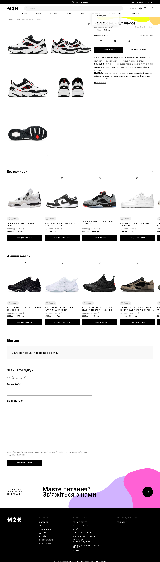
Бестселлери (46, 538)
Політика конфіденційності (83, 539)
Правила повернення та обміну (86, 544)
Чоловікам (54, 13)
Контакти (135, 13)
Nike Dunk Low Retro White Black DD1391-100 (60, 223)
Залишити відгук (24, 461)
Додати (14, 217)
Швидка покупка (108, 50)
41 (115, 41)
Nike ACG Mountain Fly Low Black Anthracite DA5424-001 (98, 307)
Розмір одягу (80, 524)
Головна (10, 19)
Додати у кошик (138, 50)
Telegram (122, 520)
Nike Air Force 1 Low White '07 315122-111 (136, 223)
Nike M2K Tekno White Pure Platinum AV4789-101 (60, 307)
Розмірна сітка (146, 35)
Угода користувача (84, 535)
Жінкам (38, 13)
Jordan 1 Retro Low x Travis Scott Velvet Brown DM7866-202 (136, 307)
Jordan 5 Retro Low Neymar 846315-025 (97, 221)
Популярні (45, 542)
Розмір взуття (81, 520)
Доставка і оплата (116, 13)
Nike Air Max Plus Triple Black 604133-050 (24, 307)
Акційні (43, 535)
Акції (82, 13)
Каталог (24, 13)
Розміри (95, 13)
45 (128, 41)
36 (101, 41)
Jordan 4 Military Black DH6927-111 (20, 223)
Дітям (69, 13)
